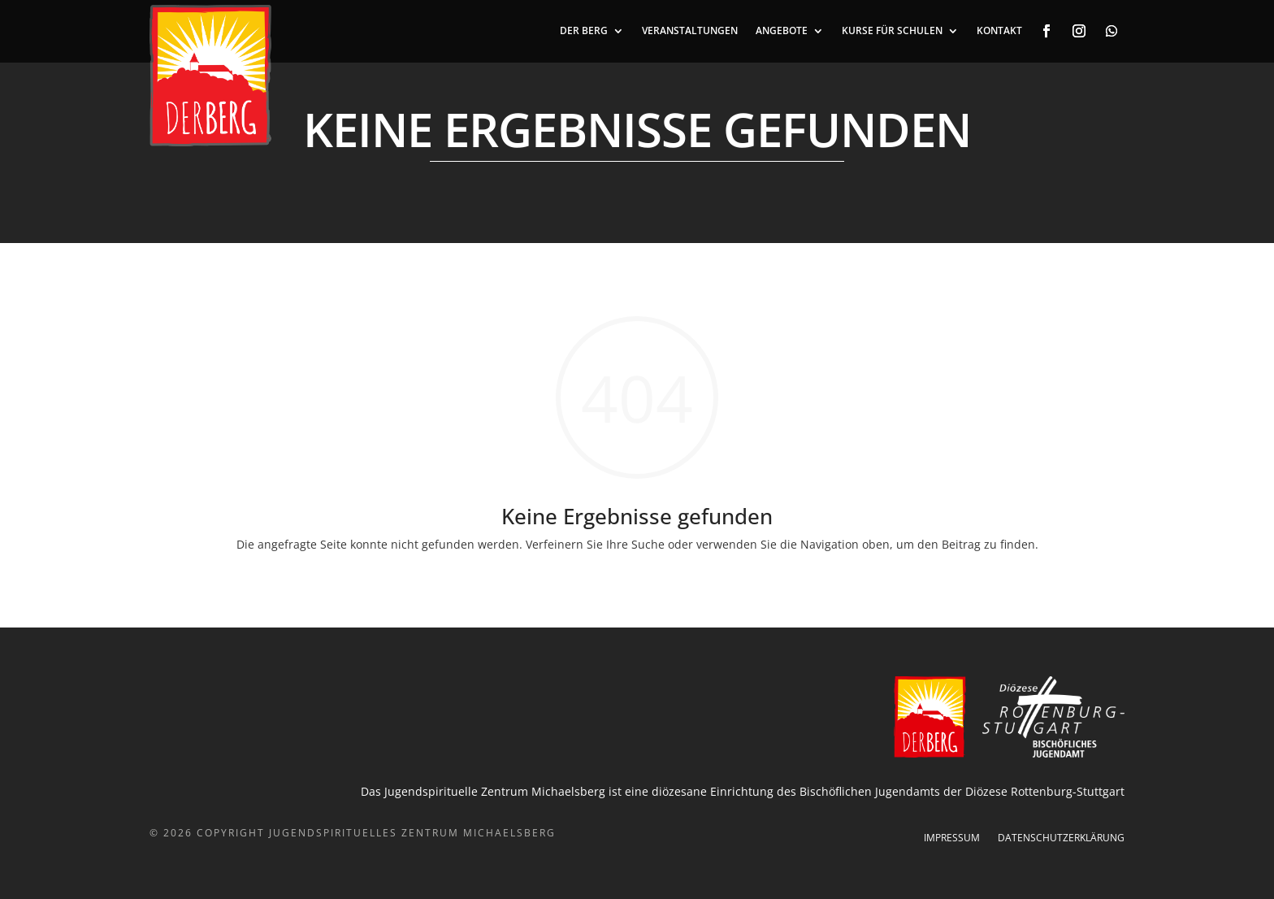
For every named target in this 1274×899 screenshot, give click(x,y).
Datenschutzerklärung (1061, 838)
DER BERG (584, 31)
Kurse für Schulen (892, 31)
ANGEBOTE (782, 31)
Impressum (952, 838)
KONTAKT (999, 31)
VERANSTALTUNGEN (690, 31)
